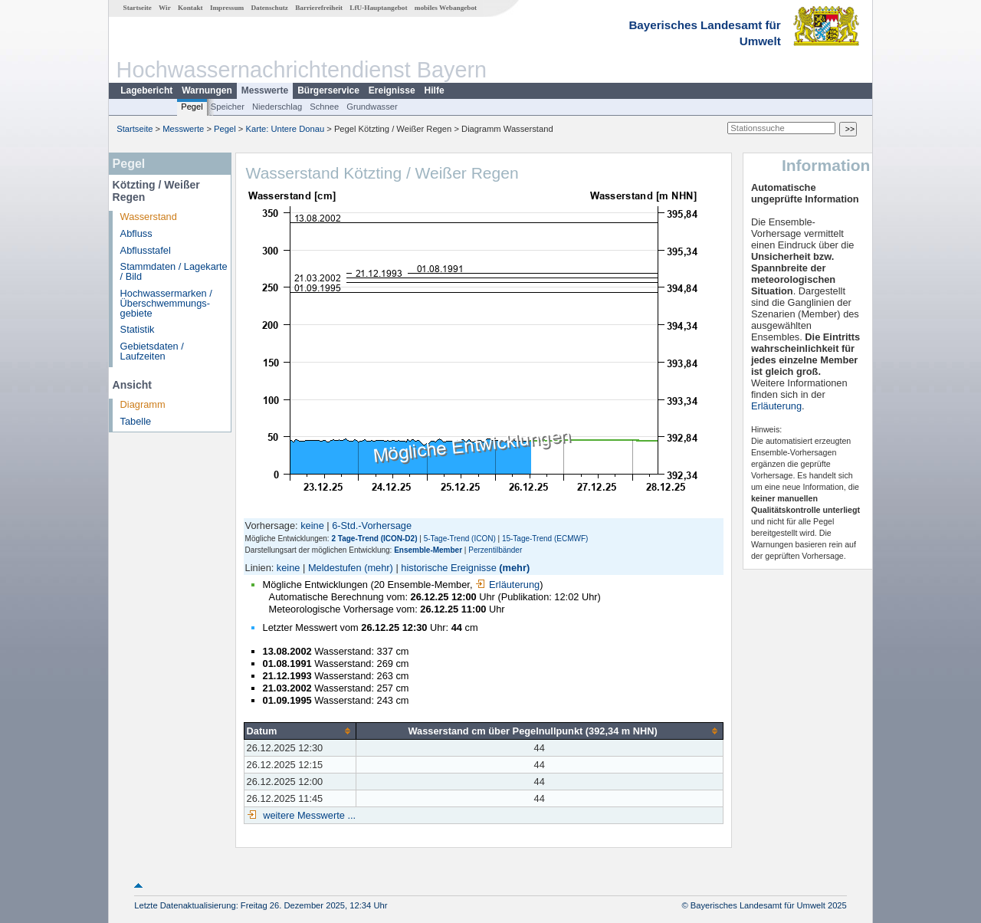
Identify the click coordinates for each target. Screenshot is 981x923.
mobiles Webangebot (446, 7)
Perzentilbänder (495, 550)
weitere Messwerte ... (308, 815)
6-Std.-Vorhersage (372, 525)
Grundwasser (372, 106)
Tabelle (136, 421)
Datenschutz (269, 7)
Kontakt (190, 7)
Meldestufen (335, 567)
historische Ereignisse (448, 567)
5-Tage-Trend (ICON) (460, 538)
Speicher (227, 106)
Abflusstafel (145, 250)
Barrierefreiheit (319, 7)
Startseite (137, 7)
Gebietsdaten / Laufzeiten (152, 351)
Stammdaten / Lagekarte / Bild (174, 271)
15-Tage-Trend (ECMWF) (545, 538)
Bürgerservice (328, 90)
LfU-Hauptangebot (378, 7)
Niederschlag (277, 106)
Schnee (324, 106)
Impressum (227, 7)
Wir (165, 7)
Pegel (192, 106)
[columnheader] (300, 730)
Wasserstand (148, 216)
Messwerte (264, 90)
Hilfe (435, 90)
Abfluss (136, 233)
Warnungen (207, 90)
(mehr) (378, 567)
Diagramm (143, 404)
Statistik (137, 329)
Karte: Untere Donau (285, 128)
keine (312, 525)
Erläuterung (507, 584)
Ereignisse (392, 90)
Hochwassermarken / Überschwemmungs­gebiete (166, 303)
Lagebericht (146, 90)
